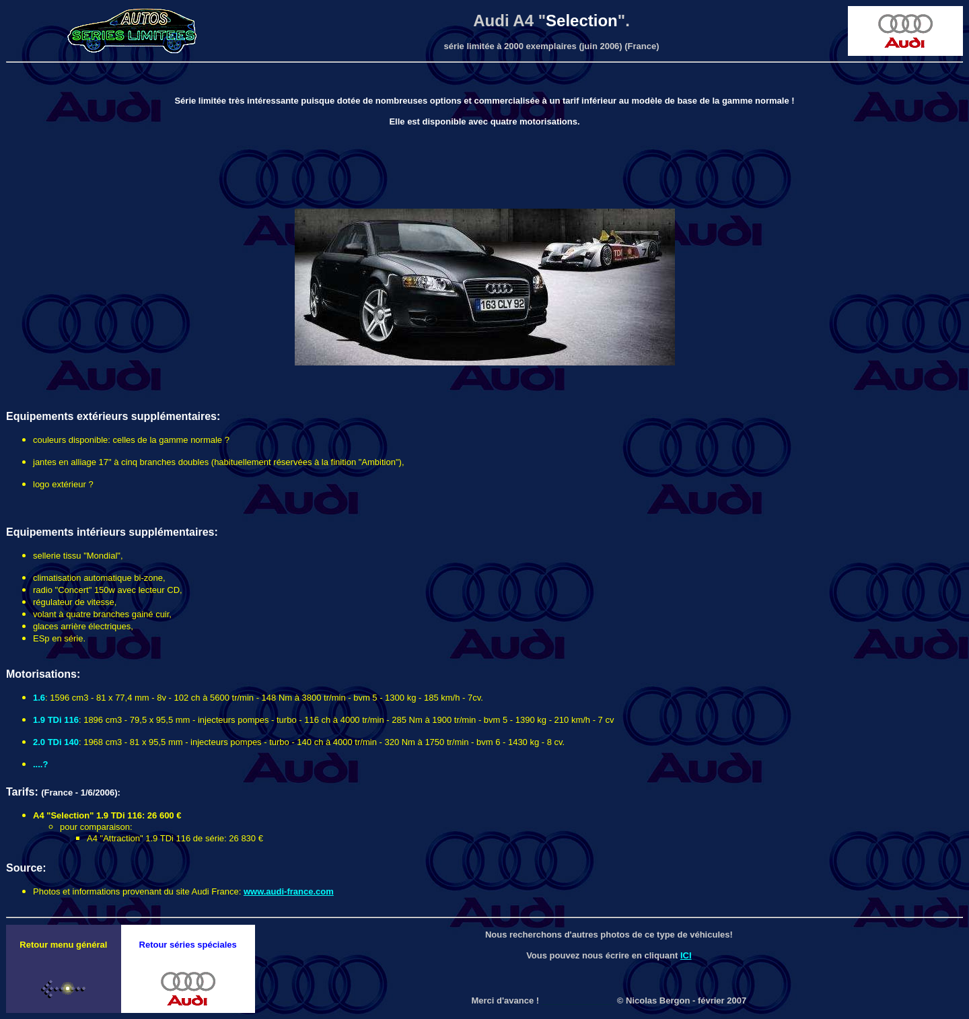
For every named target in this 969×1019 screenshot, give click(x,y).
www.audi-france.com (289, 891)
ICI (686, 955)
